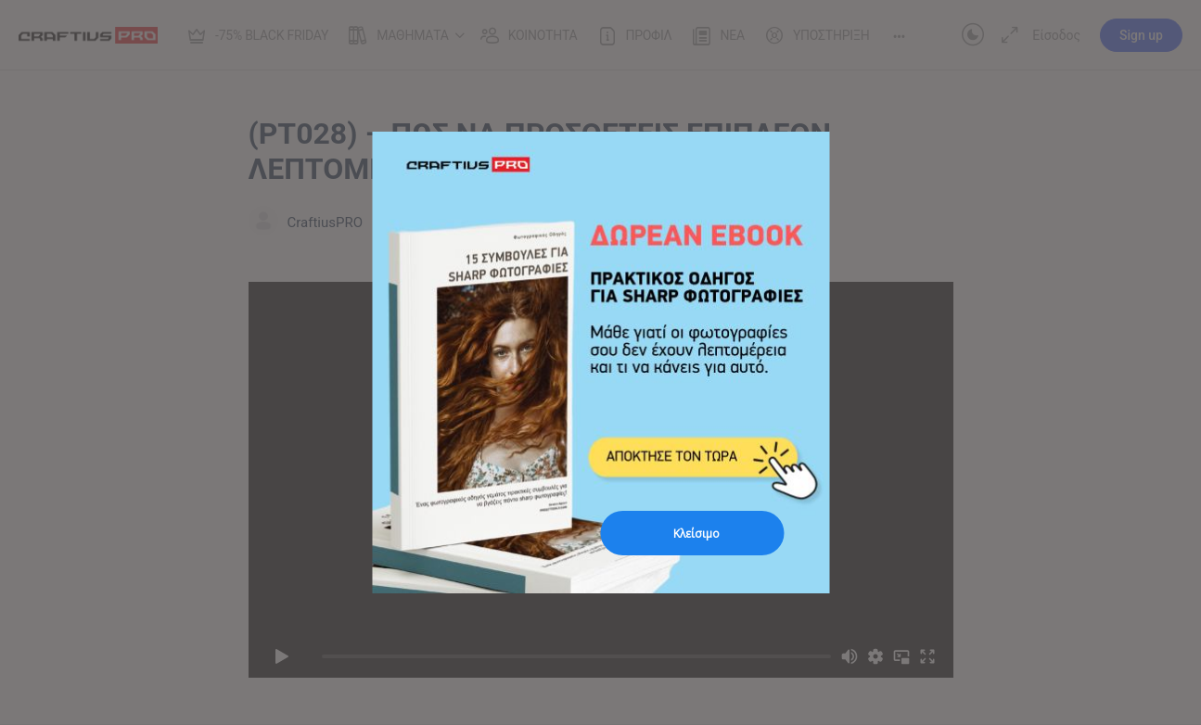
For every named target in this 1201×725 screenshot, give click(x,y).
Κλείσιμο (696, 533)
